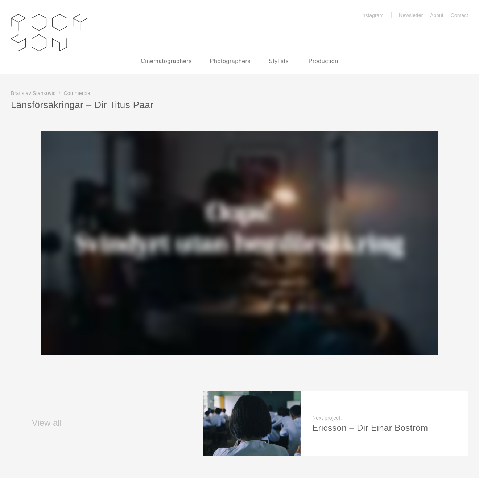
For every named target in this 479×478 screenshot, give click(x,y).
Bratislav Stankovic (33, 93)
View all (36, 423)
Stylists (279, 61)
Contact (459, 15)
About (436, 15)
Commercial (77, 93)
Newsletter (411, 15)
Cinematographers (166, 61)
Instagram (368, 15)
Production (323, 61)
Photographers (230, 61)
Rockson (49, 32)
